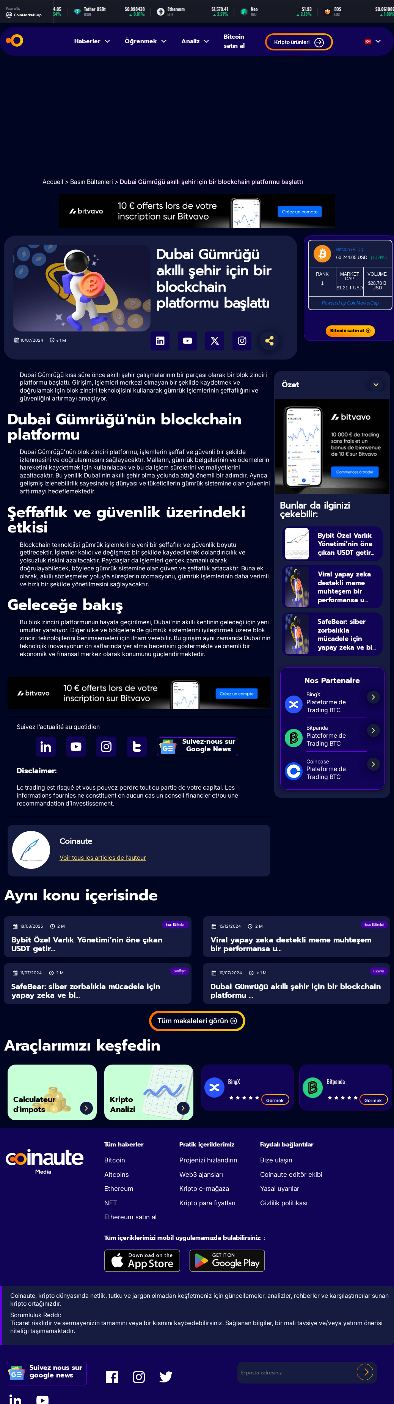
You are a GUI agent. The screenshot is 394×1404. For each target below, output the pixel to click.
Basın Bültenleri (91, 181)
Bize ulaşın (276, 1160)
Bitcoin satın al (234, 41)
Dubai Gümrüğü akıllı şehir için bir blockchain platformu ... (295, 990)
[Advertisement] (197, 116)
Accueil (52, 181)
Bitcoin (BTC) (349, 249)
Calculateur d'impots (39, 1102)
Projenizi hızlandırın (208, 1160)
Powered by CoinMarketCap (350, 303)
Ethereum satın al (130, 1217)
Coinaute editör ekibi (291, 1174)
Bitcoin (114, 1160)
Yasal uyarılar (279, 1188)
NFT (110, 1203)
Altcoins (116, 1174)
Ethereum (118, 1188)
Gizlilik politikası (284, 1203)
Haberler (92, 41)
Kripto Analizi (126, 1102)
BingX (234, 1081)
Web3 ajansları (201, 1174)
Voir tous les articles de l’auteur (103, 857)
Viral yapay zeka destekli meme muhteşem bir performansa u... (349, 595)
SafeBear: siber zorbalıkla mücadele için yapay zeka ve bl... (346, 648)
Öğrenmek (146, 41)
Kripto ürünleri (299, 42)
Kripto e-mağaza (204, 1188)
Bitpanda (336, 1081)
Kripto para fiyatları (207, 1203)
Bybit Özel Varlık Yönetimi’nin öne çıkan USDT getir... (349, 548)
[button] (376, 384)
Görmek (275, 1100)
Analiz (195, 41)
